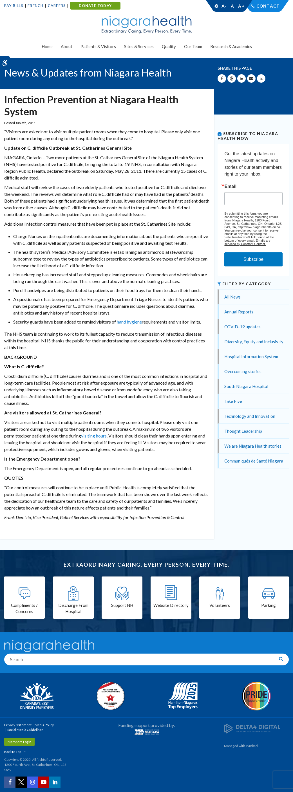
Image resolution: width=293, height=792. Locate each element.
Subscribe (253, 259)
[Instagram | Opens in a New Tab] (32, 782)
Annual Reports (238, 311)
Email (230, 186)
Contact (268, 5)
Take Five (233, 401)
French (35, 5)
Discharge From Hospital (73, 608)
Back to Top (12, 752)
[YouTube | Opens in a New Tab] (43, 782)
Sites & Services (139, 46)
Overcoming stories (242, 371)
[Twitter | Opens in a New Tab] (21, 782)
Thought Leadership (243, 431)
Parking (268, 605)
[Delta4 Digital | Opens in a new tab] (252, 728)
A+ (241, 5)
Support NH (122, 605)
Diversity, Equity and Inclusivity (253, 341)
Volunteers (219, 605)
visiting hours (94, 435)
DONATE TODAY (95, 5)
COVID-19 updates (242, 326)
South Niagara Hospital (246, 386)
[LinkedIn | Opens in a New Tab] (55, 782)
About (66, 46)
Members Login (19, 742)
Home (47, 46)
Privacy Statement (18, 725)
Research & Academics (231, 46)
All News (232, 296)
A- (224, 5)
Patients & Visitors (98, 46)
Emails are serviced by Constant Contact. (247, 242)
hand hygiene (129, 321)
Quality (169, 46)
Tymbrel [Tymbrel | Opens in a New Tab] (252, 746)
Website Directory (171, 605)
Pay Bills (13, 5)
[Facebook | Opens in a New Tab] (9, 782)
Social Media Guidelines (25, 730)
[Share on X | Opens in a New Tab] (261, 78)
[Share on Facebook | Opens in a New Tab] (222, 78)
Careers (57, 5)
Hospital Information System (251, 356)
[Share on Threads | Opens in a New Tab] (231, 78)
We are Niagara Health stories (252, 445)
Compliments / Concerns (24, 608)
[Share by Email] (251, 78)
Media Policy (44, 725)
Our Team (193, 46)
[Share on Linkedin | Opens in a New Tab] (241, 78)
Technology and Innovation (249, 416)
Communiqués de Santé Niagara (253, 460)
